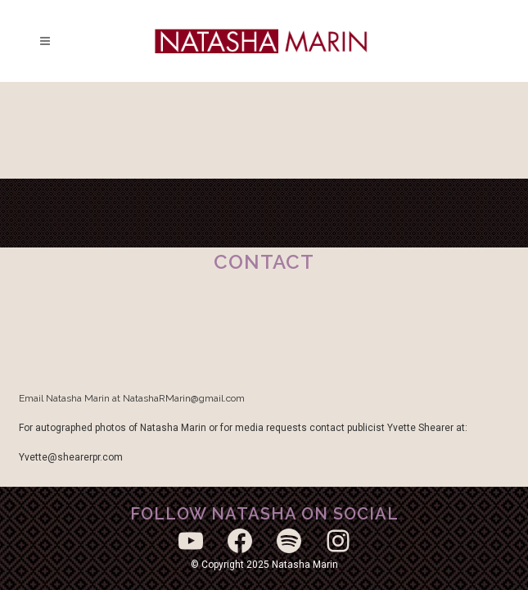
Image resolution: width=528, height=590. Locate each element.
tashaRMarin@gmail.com (190, 398)
